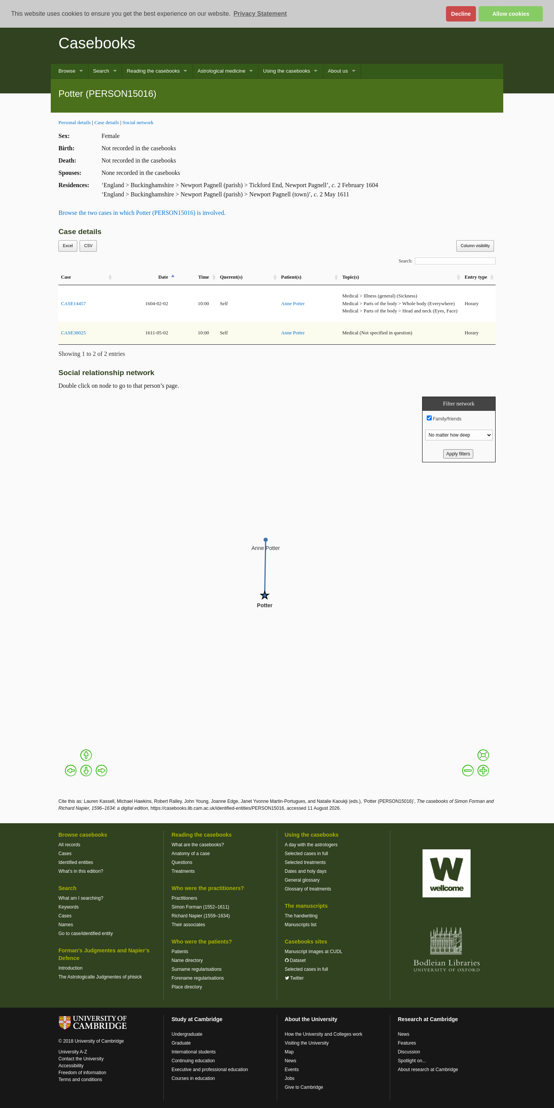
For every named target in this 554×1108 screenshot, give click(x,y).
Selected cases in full (306, 853)
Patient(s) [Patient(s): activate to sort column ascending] (291, 277)
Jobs (289, 1078)
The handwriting (301, 916)
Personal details (74, 122)
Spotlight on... (412, 1060)
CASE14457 (73, 303)
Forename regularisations (197, 978)
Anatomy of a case (190, 853)
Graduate (181, 1043)
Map (289, 1052)
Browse (66, 71)
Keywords (68, 907)
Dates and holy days (306, 871)
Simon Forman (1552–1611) (200, 907)
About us (338, 71)
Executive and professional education (209, 1069)
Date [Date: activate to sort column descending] (163, 277)
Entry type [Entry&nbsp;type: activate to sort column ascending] (476, 277)
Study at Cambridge (196, 1019)
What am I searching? (80, 898)
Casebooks (96, 43)
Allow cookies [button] (510, 14)
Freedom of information (82, 1072)
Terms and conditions (80, 1079)
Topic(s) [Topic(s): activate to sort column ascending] (350, 277)
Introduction (70, 968)
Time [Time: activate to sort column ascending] (203, 277)
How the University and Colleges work (324, 1034)
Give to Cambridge (304, 1087)
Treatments (183, 871)
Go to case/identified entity (85, 933)
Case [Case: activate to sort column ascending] (66, 277)
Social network (138, 122)
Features (407, 1043)
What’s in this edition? (80, 871)
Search (101, 71)
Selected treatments (305, 862)
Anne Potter (293, 303)
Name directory (187, 960)
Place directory (186, 987)
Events (292, 1069)
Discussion (409, 1052)
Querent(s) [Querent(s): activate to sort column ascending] (231, 277)
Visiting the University (307, 1043)
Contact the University (80, 1058)
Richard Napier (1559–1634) (200, 916)
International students (193, 1052)
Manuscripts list (301, 924)
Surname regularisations (196, 969)
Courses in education (193, 1078)
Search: (447, 260)
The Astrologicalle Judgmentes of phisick (100, 977)
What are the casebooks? (197, 844)
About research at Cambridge (428, 1069)
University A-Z (72, 1052)
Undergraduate (186, 1034)
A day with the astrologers (311, 844)
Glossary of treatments (308, 889)
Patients (179, 951)
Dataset (295, 960)
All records (69, 844)
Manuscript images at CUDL (314, 951)
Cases (65, 853)
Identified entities (75, 862)
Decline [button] (461, 14)
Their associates (188, 924)
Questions (181, 862)
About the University (311, 1019)
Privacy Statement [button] (260, 13)
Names (65, 924)
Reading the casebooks (153, 71)
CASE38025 (73, 333)
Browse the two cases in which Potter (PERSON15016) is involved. (142, 212)
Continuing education (193, 1060)
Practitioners (184, 898)
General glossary (302, 880)
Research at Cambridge (428, 1019)
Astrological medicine (222, 71)
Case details (106, 122)
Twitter (294, 978)
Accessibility (70, 1065)
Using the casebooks (286, 71)
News (290, 1060)
